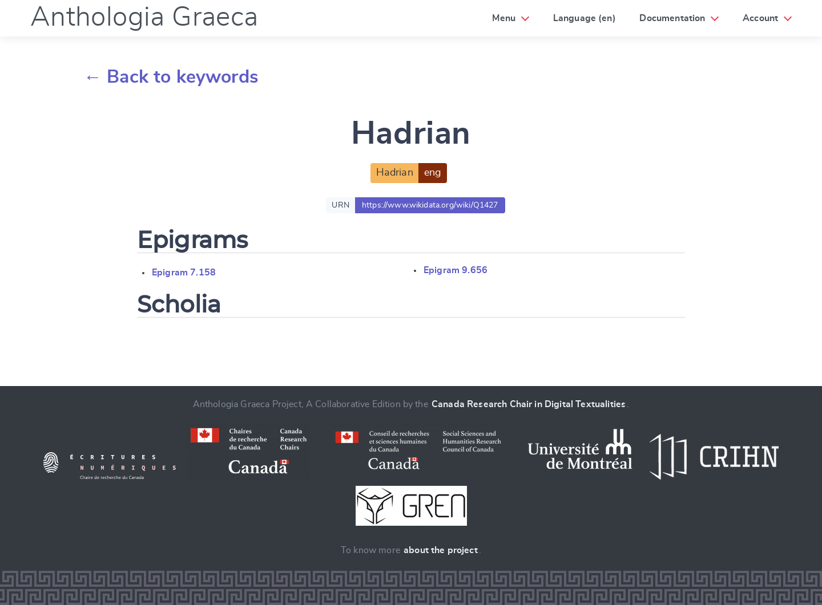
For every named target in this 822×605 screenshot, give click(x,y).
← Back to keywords (171, 77)
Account (760, 18)
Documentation (672, 18)
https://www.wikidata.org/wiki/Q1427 (430, 205)
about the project (441, 550)
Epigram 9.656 (455, 270)
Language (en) (584, 18)
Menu (503, 18)
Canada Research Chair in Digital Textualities (529, 404)
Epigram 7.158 (184, 272)
